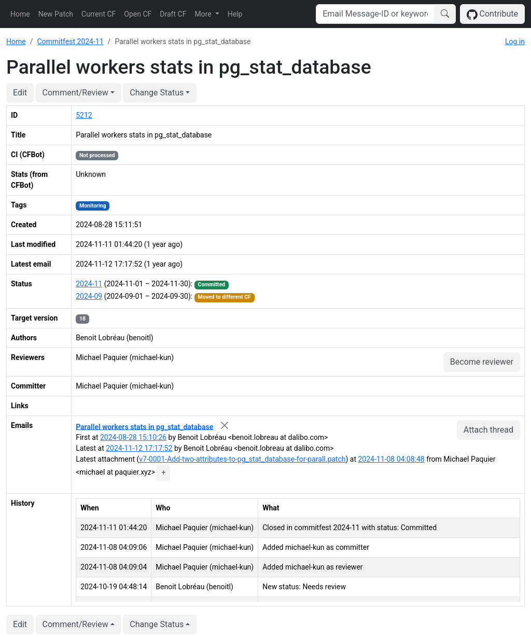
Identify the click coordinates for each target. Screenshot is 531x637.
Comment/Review (75, 93)
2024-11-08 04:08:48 (391, 459)
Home (20, 14)
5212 (84, 115)
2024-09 (89, 296)
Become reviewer (481, 362)
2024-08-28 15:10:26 (133, 437)
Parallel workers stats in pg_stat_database (144, 426)
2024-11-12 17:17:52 (139, 448)
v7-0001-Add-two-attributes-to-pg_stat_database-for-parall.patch (242, 459)
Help (235, 14)
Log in (515, 41)
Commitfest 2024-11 (70, 41)
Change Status (157, 93)
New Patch (55, 14)
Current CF (98, 14)
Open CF (137, 14)
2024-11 (89, 284)
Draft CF (173, 14)
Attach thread (488, 430)
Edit (20, 93)
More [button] (203, 14)
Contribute (492, 14)
